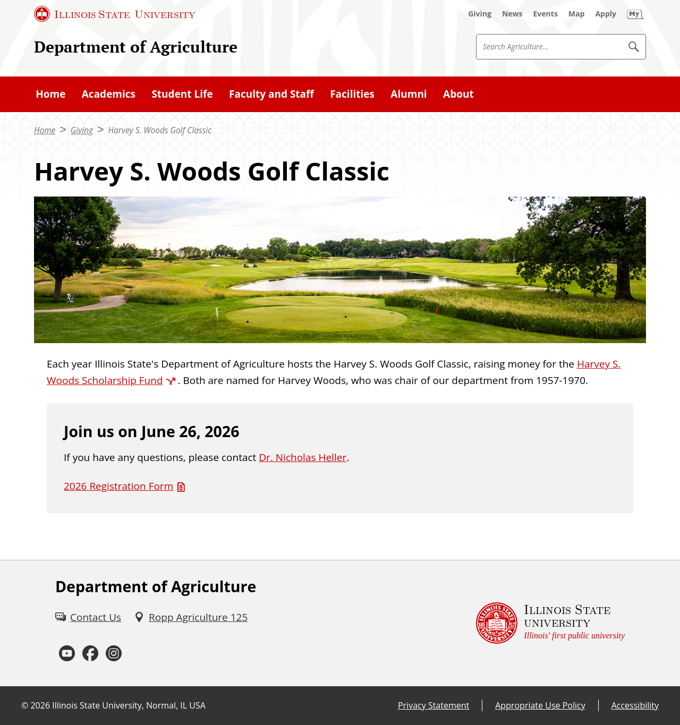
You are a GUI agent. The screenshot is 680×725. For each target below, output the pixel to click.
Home (50, 94)
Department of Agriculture (135, 46)
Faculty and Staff (271, 94)
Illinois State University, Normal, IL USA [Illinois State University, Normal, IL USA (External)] (129, 705)
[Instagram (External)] (113, 653)
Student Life (181, 94)
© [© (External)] (24, 705)
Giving (82, 130)
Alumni (408, 94)
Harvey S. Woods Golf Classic (160, 130)
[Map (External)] (576, 13)
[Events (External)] (545, 13)
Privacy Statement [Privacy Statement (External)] (433, 705)
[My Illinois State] (635, 13)
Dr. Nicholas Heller (302, 457)
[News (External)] (512, 13)
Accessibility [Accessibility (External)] (635, 705)
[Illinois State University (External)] (115, 13)
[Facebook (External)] (90, 653)
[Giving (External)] (480, 13)
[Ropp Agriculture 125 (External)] (191, 617)
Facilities (352, 94)
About (458, 94)
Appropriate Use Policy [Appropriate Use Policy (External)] (540, 705)
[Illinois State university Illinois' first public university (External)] (550, 623)
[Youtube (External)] (67, 653)
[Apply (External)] (605, 13)
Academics (108, 94)
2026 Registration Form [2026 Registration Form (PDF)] (118, 486)
